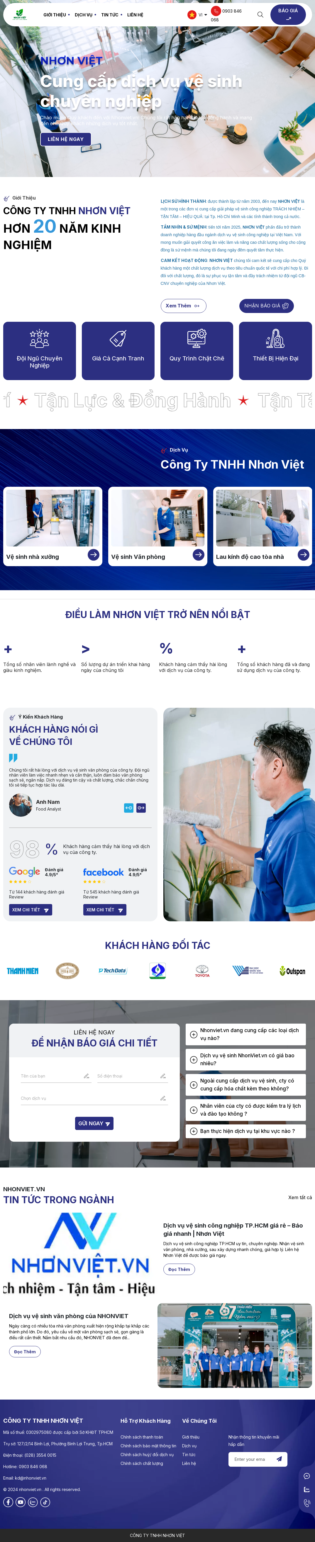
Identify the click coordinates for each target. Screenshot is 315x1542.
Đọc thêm (179, 1295)
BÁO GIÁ (288, 15)
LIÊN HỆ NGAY (66, 139)
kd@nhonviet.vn (30, 1477)
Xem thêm (183, 306)
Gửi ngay (94, 1123)
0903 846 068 (226, 14)
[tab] (246, 1034)
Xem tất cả (300, 1197)
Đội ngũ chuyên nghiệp (39, 362)
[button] (246, 1034)
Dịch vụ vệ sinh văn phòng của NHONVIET (68, 1342)
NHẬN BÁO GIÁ (266, 306)
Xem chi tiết (30, 910)
